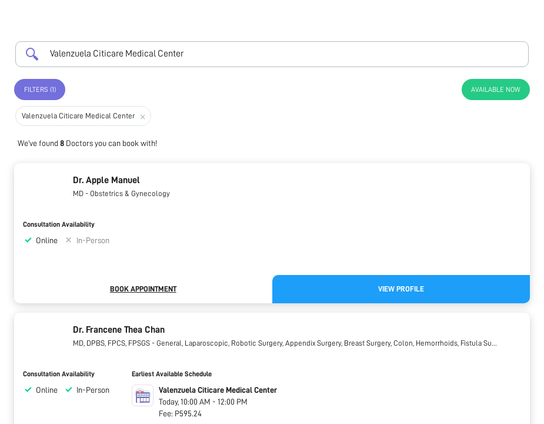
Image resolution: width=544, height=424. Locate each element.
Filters (40, 89)
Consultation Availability (59, 224)
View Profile (401, 289)
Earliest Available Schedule (172, 373)
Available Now (495, 89)
